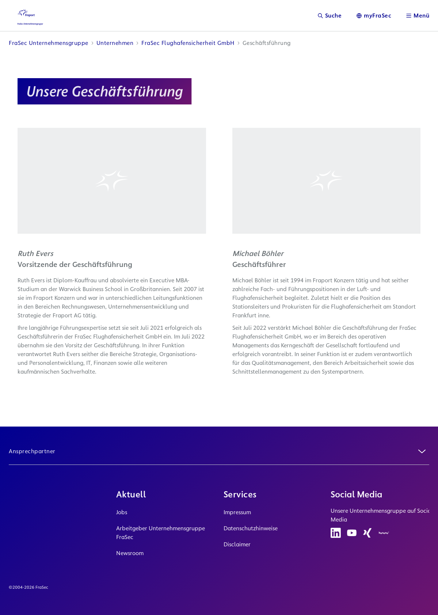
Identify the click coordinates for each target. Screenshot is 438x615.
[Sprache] (373, 15)
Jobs (121, 512)
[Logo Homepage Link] (28, 15)
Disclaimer (237, 544)
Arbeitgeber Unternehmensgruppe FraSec (160, 532)
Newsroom (130, 553)
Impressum (237, 512)
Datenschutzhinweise (251, 528)
